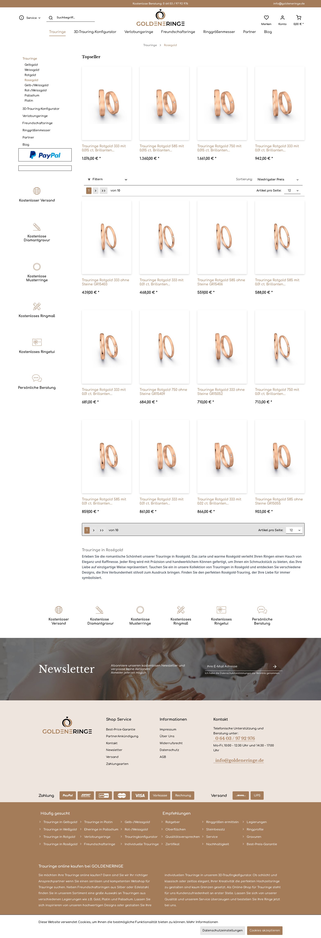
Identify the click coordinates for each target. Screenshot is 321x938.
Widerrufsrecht (171, 743)
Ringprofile (255, 829)
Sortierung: (244, 179)
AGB (163, 757)
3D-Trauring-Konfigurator (41, 108)
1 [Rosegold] (88, 190)
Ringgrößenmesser (37, 130)
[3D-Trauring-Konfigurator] (95, 32)
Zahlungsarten (117, 764)
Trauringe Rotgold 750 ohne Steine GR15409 (163, 392)
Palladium (32, 95)
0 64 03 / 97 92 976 (175, 3)
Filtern (95, 179)
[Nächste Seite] (95, 190)
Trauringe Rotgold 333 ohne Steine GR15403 (105, 282)
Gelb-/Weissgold (37, 85)
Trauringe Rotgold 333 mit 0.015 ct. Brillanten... (104, 148)
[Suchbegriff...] (70, 18)
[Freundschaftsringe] (178, 32)
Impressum (168, 729)
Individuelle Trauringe (142, 844)
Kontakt (112, 743)
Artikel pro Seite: (269, 190)
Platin (29, 100)
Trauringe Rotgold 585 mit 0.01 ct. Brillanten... (277, 282)
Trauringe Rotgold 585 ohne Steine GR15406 (221, 282)
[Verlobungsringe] (138, 32)
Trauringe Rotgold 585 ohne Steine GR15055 (279, 501)
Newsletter (114, 750)
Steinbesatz (215, 829)
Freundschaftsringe (38, 123)
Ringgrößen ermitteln (222, 822)
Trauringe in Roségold (60, 844)
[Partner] (249, 32)
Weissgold (32, 69)
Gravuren (254, 837)
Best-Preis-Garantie (262, 844)
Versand (112, 757)
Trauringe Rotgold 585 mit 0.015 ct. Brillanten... (162, 148)
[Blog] (268, 32)
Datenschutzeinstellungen (222, 930)
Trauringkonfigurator (141, 837)
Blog (26, 144)
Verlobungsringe (35, 116)
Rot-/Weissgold (36, 90)
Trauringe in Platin (98, 822)
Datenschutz (169, 750)
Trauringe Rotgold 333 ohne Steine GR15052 (221, 392)
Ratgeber (172, 822)
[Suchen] (50, 18)
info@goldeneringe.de (289, 3)
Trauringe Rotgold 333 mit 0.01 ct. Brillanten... (277, 148)
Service (212, 837)
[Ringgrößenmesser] (219, 32)
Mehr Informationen (202, 922)
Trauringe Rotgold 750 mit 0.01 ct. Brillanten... (277, 392)
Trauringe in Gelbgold (60, 822)
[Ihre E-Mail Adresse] (236, 666)
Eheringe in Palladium (101, 829)
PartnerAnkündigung (122, 736)
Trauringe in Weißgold (60, 829)
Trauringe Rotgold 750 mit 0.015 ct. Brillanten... (219, 148)
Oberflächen (175, 829)
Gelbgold (31, 64)
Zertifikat (172, 844)
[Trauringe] (57, 32)
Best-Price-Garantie (120, 729)
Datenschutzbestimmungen (235, 673)
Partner (28, 137)
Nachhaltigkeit (217, 844)
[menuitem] (28, 18)
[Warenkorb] (299, 18)
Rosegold (31, 80)
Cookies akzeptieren (265, 930)
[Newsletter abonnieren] (275, 666)
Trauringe (30, 58)
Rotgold (30, 75)
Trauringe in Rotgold (59, 837)
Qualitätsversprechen (182, 837)
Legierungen (257, 822)
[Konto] (282, 18)
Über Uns (167, 736)
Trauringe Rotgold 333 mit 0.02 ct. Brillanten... (219, 501)
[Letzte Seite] (103, 190)
